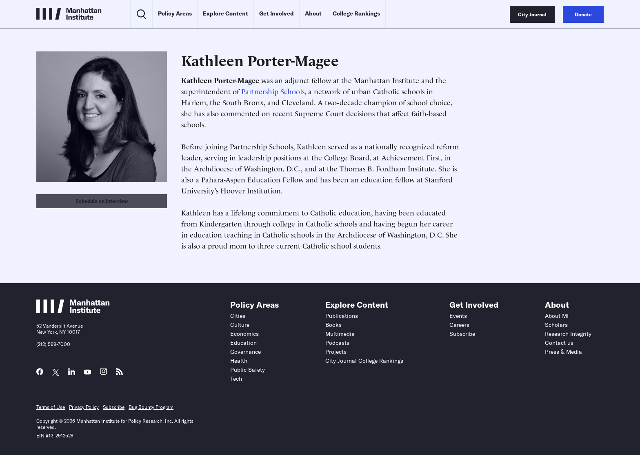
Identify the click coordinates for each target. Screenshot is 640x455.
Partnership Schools (272, 91)
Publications (341, 316)
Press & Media (563, 351)
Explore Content (225, 13)
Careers (459, 324)
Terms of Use (50, 407)
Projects (336, 351)
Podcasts (337, 342)
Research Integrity (568, 333)
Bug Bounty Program (151, 407)
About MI (557, 316)
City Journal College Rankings (364, 360)
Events (458, 316)
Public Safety (247, 369)
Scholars (556, 324)
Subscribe (462, 333)
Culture (239, 324)
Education (243, 342)
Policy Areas (175, 13)
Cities (237, 316)
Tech (236, 378)
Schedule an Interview (102, 201)
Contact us (559, 342)
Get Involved (276, 13)
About (313, 13)
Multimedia (340, 333)
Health (238, 360)
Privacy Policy (84, 407)
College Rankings (356, 13)
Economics (244, 333)
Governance (245, 351)
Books (333, 324)
